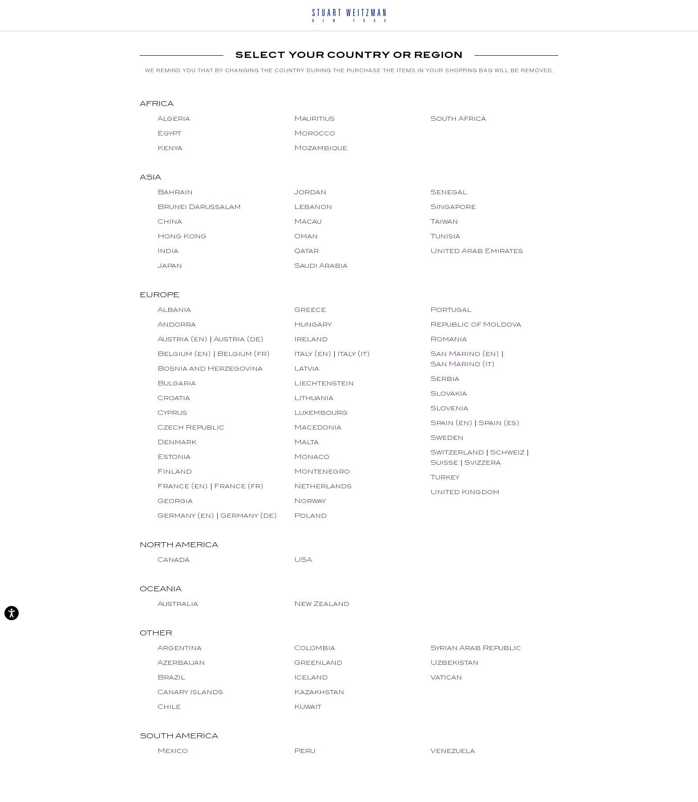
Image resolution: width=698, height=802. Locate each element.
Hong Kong (182, 236)
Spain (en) (451, 422)
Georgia (175, 500)
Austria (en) (182, 339)
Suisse (444, 462)
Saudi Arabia (321, 265)
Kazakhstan (319, 692)
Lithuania (313, 397)
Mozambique (320, 147)
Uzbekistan (454, 662)
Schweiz (507, 452)
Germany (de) (248, 515)
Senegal (448, 192)
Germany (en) (186, 515)
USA (303, 559)
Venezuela (452, 750)
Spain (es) (499, 422)
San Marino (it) (462, 364)
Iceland (311, 677)
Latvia (306, 368)
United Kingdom (464, 491)
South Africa (458, 118)
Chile (169, 706)
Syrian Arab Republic (475, 647)
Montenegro (322, 471)
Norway (310, 500)
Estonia (174, 456)
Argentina (180, 647)
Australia (178, 603)
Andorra (177, 324)
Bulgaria (177, 383)
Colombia (314, 647)
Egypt (169, 133)
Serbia (444, 378)
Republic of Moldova (475, 324)
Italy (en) (312, 353)
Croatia (174, 397)
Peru (304, 750)
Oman (306, 236)
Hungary (313, 324)
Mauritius (314, 118)
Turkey (444, 477)
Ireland (311, 339)
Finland (175, 471)
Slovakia (448, 393)
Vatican (446, 677)
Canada (174, 559)
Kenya (170, 147)
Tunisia (445, 236)
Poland (310, 515)
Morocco (314, 133)
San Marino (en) (464, 353)
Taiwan (444, 221)
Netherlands (323, 486)
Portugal (450, 309)
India (168, 250)
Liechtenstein (324, 383)
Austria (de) (239, 339)
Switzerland (457, 452)
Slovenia (449, 408)
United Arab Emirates (476, 250)
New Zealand (321, 603)
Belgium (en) (184, 353)
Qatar (306, 250)
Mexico (173, 750)
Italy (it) (353, 353)
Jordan (310, 192)
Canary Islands (190, 692)
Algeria (174, 118)
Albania (174, 309)
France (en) (183, 486)
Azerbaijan (181, 662)
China (170, 221)
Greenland (318, 662)
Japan (170, 265)
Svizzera (482, 462)
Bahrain (175, 192)
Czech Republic (191, 427)
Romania (448, 339)
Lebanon (313, 206)
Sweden (446, 437)
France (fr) (239, 486)
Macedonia (317, 427)
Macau (307, 221)
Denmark (177, 442)
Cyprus (172, 412)
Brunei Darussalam (199, 206)
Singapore (453, 206)
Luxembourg (321, 412)
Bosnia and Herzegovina (210, 368)
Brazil (171, 677)
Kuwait (307, 706)
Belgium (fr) (243, 353)
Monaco (311, 456)
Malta (306, 442)
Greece (310, 309)
